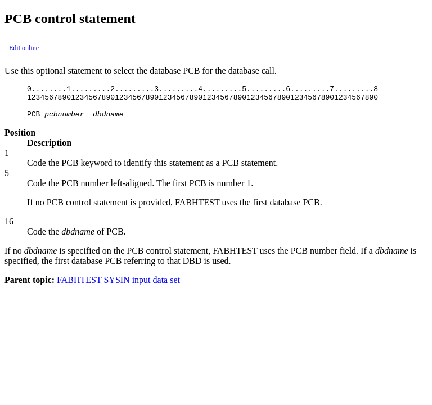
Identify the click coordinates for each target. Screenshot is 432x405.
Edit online (24, 48)
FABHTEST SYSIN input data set (118, 286)
